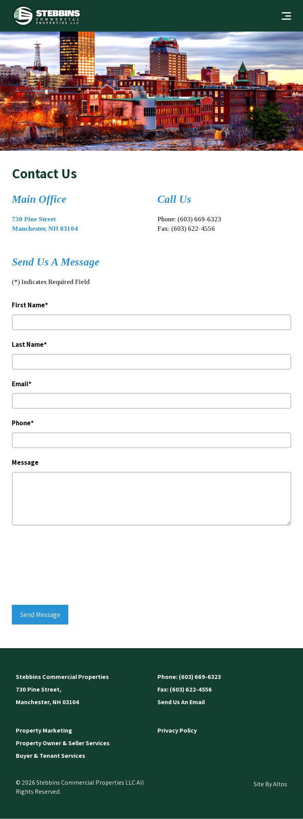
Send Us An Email (181, 702)
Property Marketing (44, 730)
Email (22, 384)
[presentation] (44, 566)
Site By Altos (270, 784)
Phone (23, 423)
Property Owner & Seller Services (63, 743)
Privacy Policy (177, 730)
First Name (30, 305)
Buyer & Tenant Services (50, 756)
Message (25, 462)
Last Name (29, 344)
